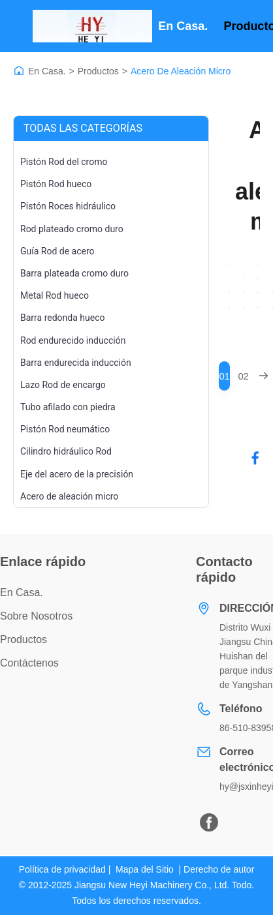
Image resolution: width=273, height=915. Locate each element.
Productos (98, 71)
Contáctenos (29, 662)
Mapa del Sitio (145, 869)
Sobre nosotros (36, 616)
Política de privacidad (62, 869)
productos (23, 639)
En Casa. (47, 71)
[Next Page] (263, 376)
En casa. (183, 26)
